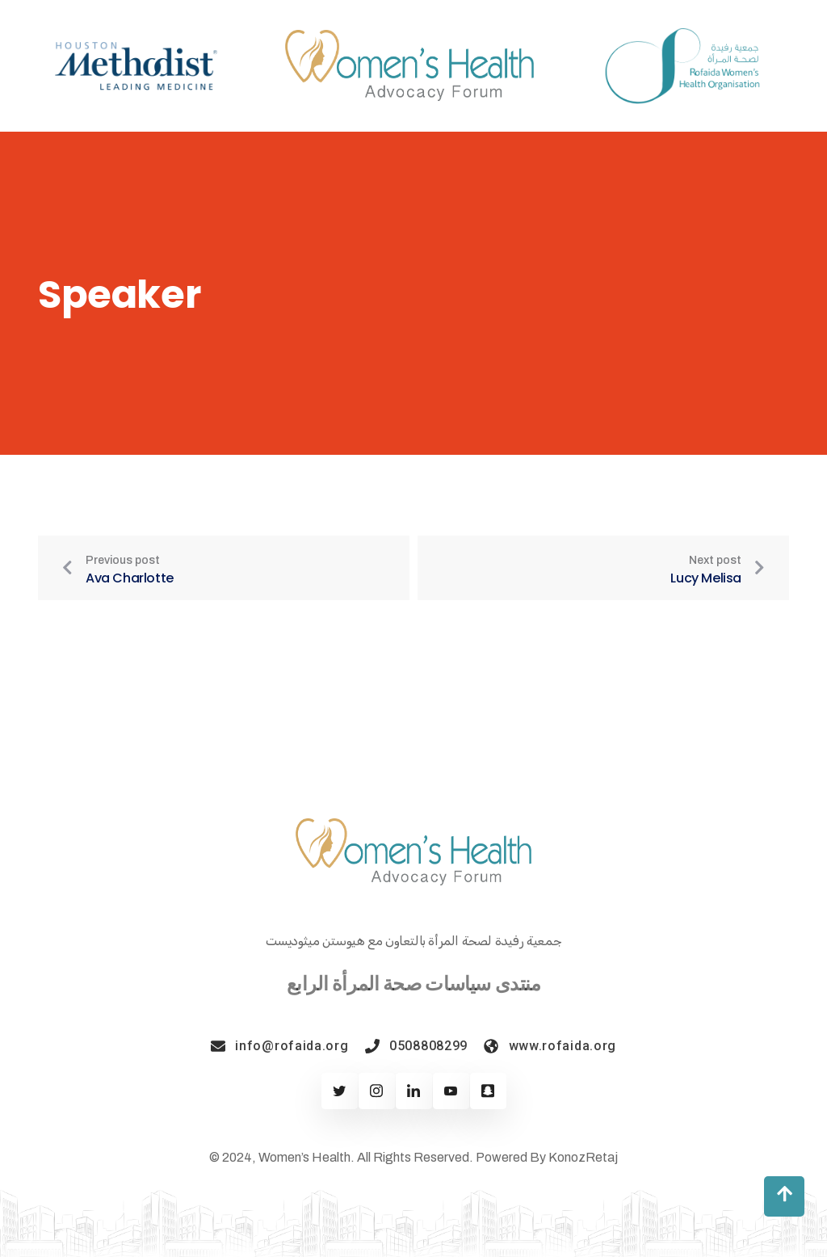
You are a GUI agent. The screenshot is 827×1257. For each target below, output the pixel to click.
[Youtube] (451, 1091)
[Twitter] (339, 1091)
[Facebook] (377, 1091)
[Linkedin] (414, 1091)
